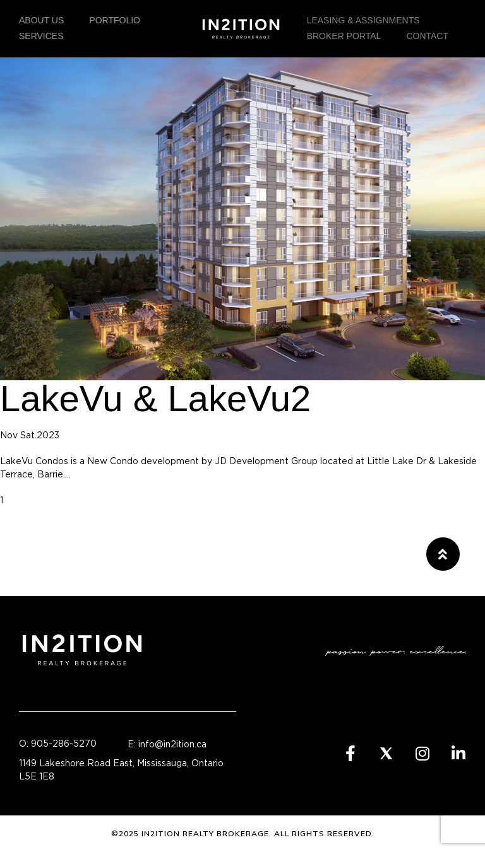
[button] (443, 554)
